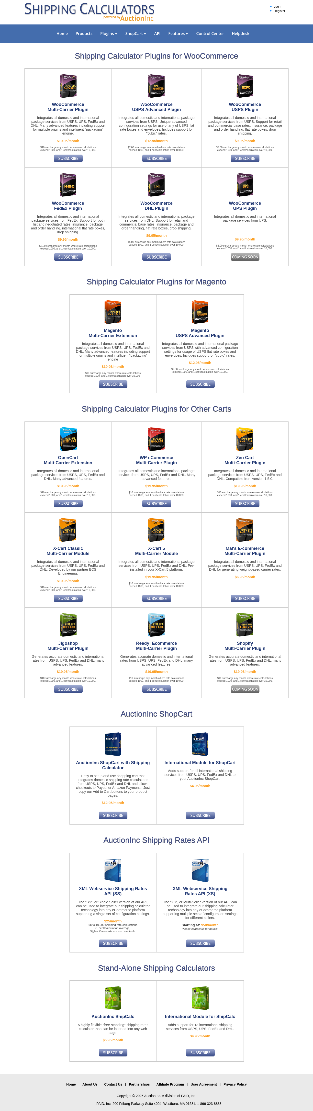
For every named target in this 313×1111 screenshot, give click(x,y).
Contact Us (113, 1084)
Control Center (210, 33)
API (157, 33)
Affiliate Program (170, 1084)
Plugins (109, 33)
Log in (278, 6)
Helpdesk (240, 33)
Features (178, 33)
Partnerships (139, 1084)
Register (279, 11)
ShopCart (135, 33)
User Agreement (203, 1084)
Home (62, 33)
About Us (90, 1084)
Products (84, 33)
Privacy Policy (235, 1084)
